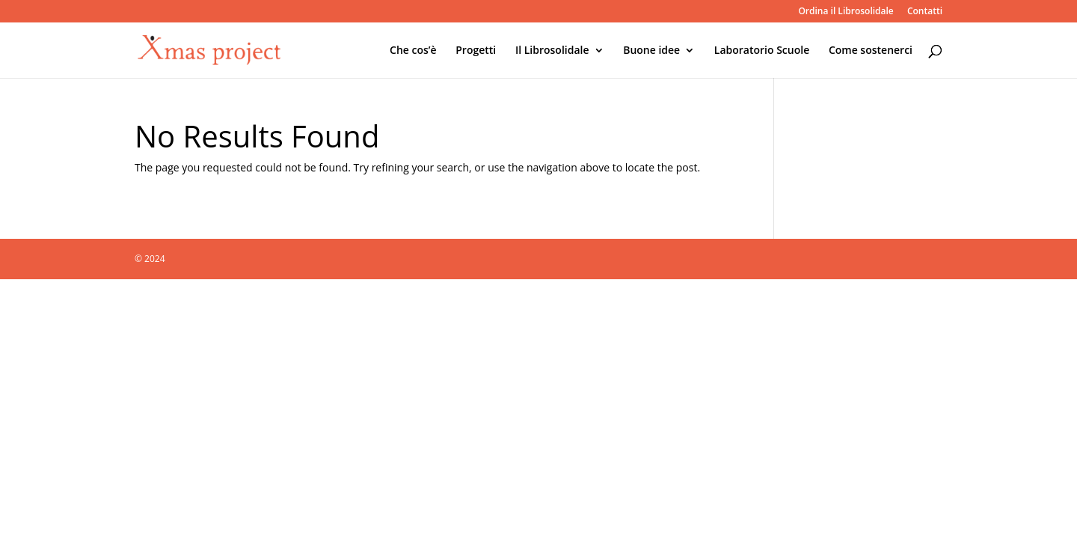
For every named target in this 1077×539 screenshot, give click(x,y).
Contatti (924, 12)
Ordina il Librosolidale (845, 12)
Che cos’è (413, 51)
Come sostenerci (870, 51)
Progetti (475, 51)
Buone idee (651, 51)
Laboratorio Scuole (761, 51)
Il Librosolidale (552, 51)
